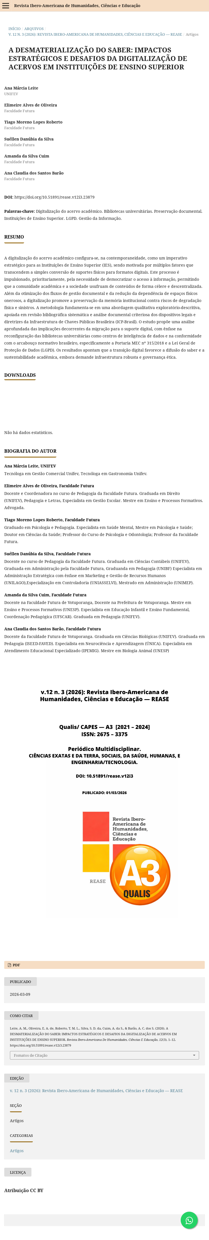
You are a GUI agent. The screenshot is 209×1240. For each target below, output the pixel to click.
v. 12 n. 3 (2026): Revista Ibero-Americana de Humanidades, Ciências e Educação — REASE (95, 34)
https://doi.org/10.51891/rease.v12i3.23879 (54, 197)
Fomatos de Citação (31, 1055)
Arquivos (34, 28)
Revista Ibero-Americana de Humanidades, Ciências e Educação (77, 5)
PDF (16, 964)
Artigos (17, 1150)
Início (14, 28)
